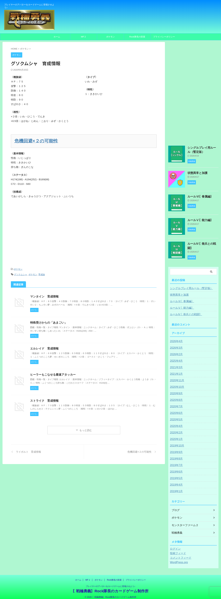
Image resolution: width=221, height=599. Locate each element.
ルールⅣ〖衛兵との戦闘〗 (202, 242)
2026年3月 (175, 345)
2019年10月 (176, 442)
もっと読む (85, 427)
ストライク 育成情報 (43, 397)
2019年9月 (175, 449)
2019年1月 (175, 488)
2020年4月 (175, 423)
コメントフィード (179, 555)
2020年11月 (176, 377)
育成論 (41, 272)
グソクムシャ (20, 272)
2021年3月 (175, 364)
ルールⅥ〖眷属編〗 (198, 195)
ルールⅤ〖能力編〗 (198, 219)
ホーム (57, 36)
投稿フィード (177, 550)
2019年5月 (175, 475)
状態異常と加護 (196, 171)
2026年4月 (175, 338)
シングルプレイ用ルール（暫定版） (188, 285)
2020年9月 (175, 390)
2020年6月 (175, 410)
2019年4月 (175, 482)
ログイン (174, 546)
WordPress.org (178, 559)
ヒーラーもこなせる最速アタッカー (51, 372)
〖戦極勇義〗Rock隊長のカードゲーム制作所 (110, 588)
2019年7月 (175, 462)
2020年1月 (175, 436)
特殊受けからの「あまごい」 (47, 320)
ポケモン (110, 36)
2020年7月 (175, 403)
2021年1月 (175, 371)
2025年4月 (175, 358)
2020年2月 (175, 429)
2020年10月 (176, 384)
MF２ (83, 36)
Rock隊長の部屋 (137, 36)
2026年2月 (175, 351)
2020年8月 (175, 397)
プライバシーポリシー (164, 36)
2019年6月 (175, 469)
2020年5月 (175, 416)
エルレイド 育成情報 (43, 345)
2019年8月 (175, 456)
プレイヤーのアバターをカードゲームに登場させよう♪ (110, 583)
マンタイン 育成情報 (43, 293)
